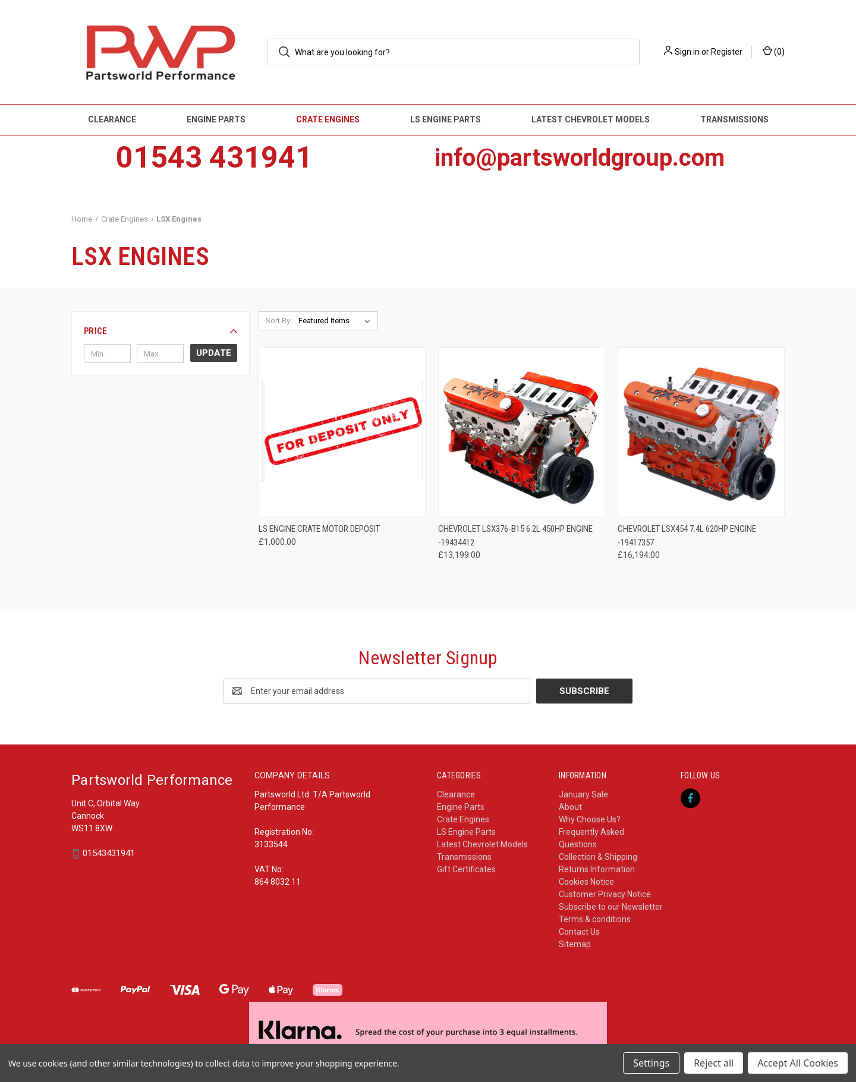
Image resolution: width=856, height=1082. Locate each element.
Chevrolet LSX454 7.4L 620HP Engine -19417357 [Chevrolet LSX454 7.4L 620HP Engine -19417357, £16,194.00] (687, 535)
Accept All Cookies (797, 1063)
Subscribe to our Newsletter (611, 906)
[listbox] (337, 321)
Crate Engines (328, 119)
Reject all (714, 1063)
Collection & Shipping (598, 857)
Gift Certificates (466, 869)
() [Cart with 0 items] (774, 51)
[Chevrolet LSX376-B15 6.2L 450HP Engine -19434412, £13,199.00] (521, 431)
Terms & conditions (595, 919)
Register (726, 51)
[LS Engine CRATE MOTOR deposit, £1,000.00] (342, 431)
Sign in (687, 51)
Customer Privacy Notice (605, 894)
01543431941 (109, 853)
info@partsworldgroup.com (580, 158)
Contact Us (579, 931)
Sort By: (279, 320)
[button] (160, 331)
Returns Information (597, 869)
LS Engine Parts (445, 119)
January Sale (583, 794)
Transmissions (734, 119)
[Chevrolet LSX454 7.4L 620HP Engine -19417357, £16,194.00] (701, 431)
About (570, 807)
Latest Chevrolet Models (590, 119)
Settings (651, 1063)
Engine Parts (216, 119)
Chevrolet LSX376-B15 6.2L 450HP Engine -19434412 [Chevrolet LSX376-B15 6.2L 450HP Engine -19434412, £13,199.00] (515, 535)
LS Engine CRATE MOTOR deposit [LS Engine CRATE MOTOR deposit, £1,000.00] (319, 528)
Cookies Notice (586, 882)
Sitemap (575, 944)
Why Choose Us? (590, 819)
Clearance (112, 119)
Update (213, 353)
